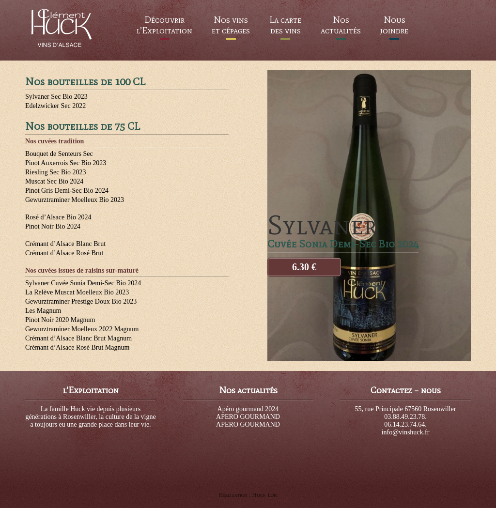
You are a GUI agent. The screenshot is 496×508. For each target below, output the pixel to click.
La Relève (77, 292)
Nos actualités (341, 25)
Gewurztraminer (74, 199)
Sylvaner (56, 96)
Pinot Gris (66, 190)
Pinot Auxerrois (65, 163)
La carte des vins (285, 25)
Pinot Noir (52, 226)
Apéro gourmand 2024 (248, 409)
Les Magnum (43, 310)
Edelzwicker (55, 105)
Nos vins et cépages (231, 25)
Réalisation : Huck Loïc (248, 495)
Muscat (54, 181)
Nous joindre (394, 25)
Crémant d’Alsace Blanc (65, 243)
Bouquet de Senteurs (59, 153)
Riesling (55, 172)
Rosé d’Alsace (58, 217)
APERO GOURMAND (248, 416)
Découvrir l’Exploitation (164, 25)
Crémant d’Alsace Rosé (64, 253)
